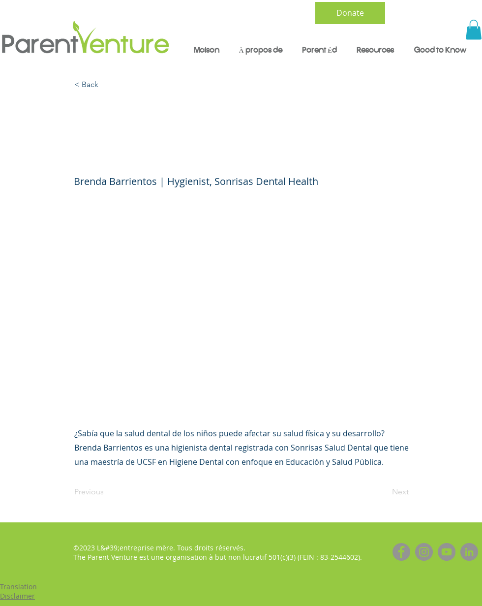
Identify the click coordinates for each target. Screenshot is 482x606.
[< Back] (106, 85)
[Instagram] (424, 552)
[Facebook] (401, 552)
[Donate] (350, 13)
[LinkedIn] (469, 552)
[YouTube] (446, 552)
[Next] (384, 492)
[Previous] (106, 492)
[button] (473, 30)
